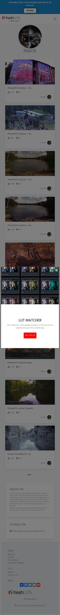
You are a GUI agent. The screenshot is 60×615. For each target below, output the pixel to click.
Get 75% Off (30, 335)
